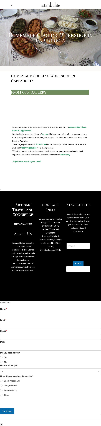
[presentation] (19, 407)
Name (3, 309)
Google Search (10, 385)
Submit (78, 263)
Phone (3, 331)
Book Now (7, 411)
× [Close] (1, 424)
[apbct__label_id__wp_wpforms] (50, 416)
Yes (5, 357)
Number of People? (9, 365)
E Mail (78, 240)
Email (3, 320)
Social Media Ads (12, 380)
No (5, 362)
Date (2, 341)
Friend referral (10, 390)
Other (6, 395)
